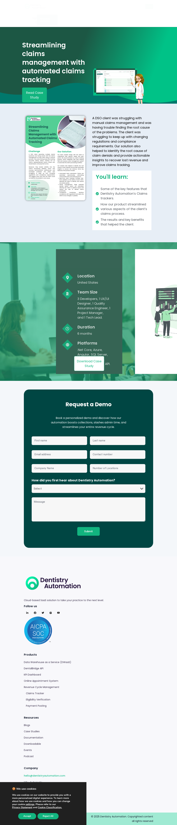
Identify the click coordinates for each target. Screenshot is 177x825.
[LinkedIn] (27, 612)
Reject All (48, 816)
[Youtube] (58, 612)
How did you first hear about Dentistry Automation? (73, 480)
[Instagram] (50, 612)
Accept (27, 816)
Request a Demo (47, 20)
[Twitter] (42, 612)
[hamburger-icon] (149, 6)
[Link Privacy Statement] (22, 807)
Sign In (35, 20)
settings (30, 804)
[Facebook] (35, 612)
